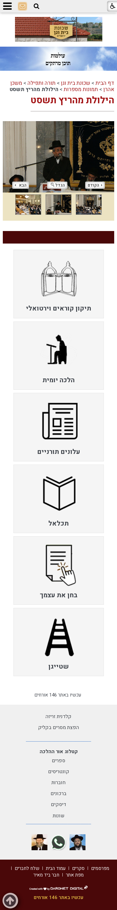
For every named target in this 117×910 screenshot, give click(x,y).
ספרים (58, 760)
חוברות (58, 782)
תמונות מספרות (81, 89)
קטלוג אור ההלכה (59, 751)
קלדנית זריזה (58, 716)
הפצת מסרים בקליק (58, 727)
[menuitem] (58, 284)
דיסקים (58, 804)
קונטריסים (58, 771)
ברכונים (58, 793)
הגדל (58, 185)
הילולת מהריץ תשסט (72, 100)
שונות (59, 816)
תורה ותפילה (41, 83)
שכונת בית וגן (75, 83)
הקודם (95, 185)
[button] (36, 6)
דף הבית (104, 83)
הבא (21, 185)
